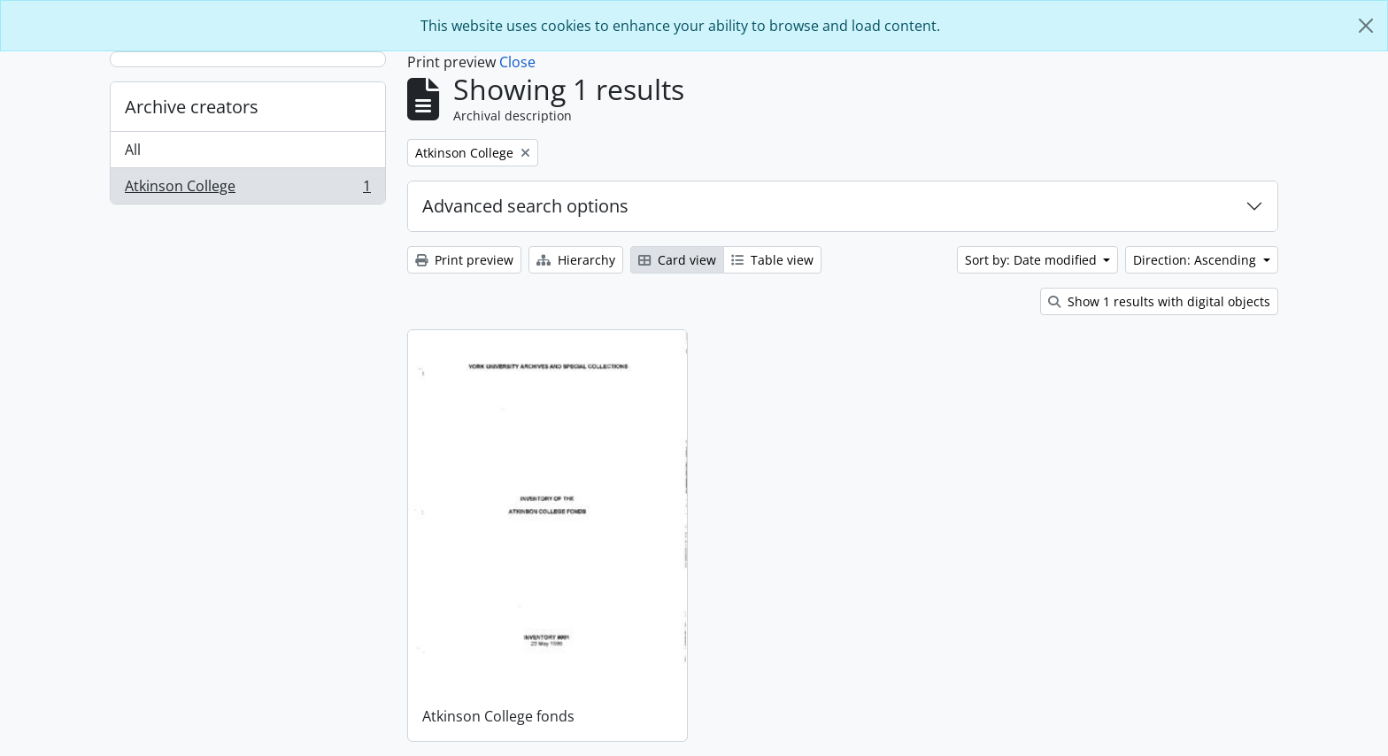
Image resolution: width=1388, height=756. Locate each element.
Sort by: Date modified (1032, 259)
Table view (772, 259)
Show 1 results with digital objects (1159, 301)
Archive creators (191, 107)
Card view (677, 259)
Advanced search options (525, 206)
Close (517, 62)
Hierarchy (575, 259)
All (133, 149)
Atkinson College (247, 189)
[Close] (1366, 25)
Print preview (464, 259)
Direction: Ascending (1196, 259)
